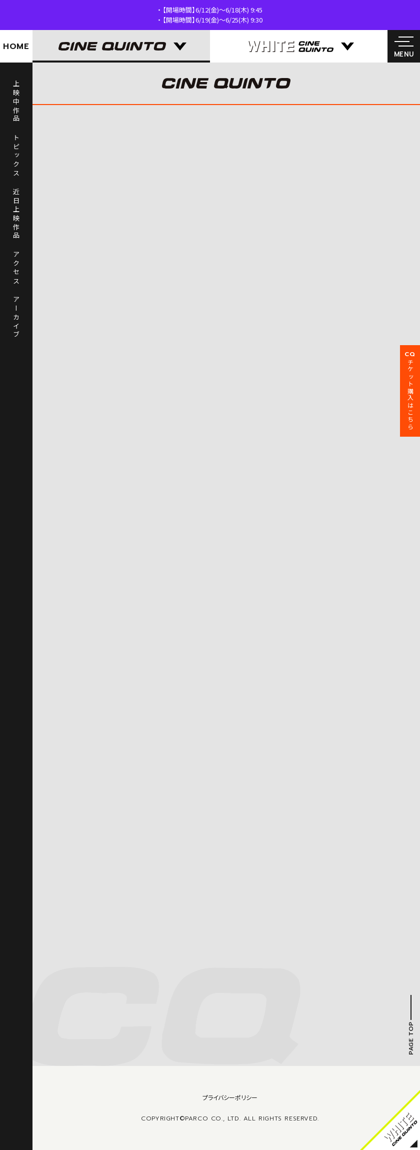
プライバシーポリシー (230, 1097)
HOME (16, 47)
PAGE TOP (411, 1038)
